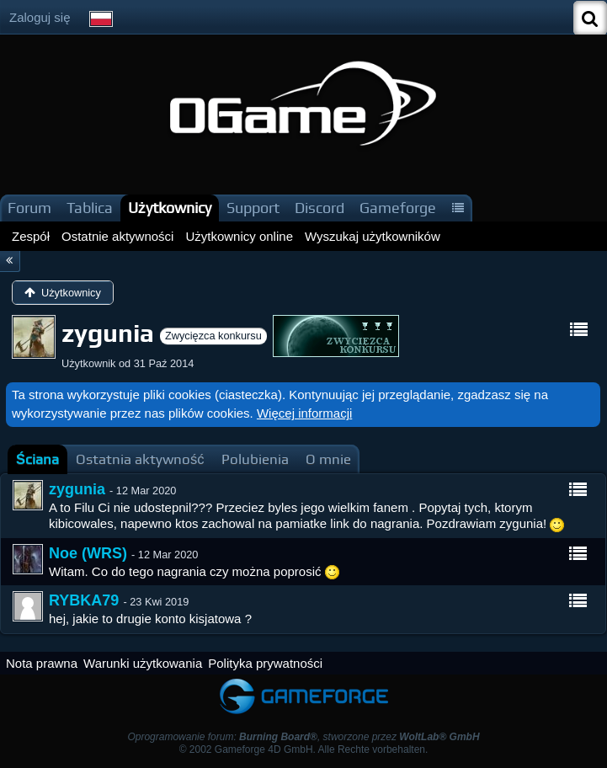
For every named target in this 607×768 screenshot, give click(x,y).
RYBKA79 (84, 600)
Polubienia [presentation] (255, 459)
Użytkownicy (169, 207)
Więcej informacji (304, 413)
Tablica (90, 207)
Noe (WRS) (88, 553)
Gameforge (397, 207)
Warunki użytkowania (142, 663)
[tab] (37, 459)
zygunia (77, 489)
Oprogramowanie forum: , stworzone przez (303, 737)
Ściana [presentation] (37, 459)
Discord (319, 207)
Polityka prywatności (265, 663)
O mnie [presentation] (328, 459)
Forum (29, 207)
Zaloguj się (40, 17)
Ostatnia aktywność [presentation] (140, 459)
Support (253, 207)
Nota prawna (41, 663)
